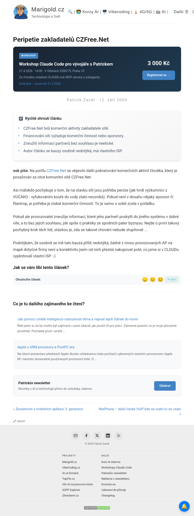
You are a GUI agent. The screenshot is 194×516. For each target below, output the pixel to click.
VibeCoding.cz (71, 467)
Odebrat (164, 386)
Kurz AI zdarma (110, 462)
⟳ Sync (172, 279)
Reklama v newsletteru (115, 478)
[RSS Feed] (118, 435)
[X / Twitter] (97, 435)
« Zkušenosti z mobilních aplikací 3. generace (48, 409)
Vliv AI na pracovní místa (77, 484)
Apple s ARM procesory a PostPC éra (45, 347)
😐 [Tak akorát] (153, 279)
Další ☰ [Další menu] (181, 12)
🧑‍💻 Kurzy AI (87, 12)
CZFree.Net (56, 170)
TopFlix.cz (68, 478)
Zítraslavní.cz (70, 495)
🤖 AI (161, 12)
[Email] (75, 435)
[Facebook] (86, 435)
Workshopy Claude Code (116, 467)
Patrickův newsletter (114, 473)
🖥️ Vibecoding (116, 12)
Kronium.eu (108, 484)
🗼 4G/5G (142, 12)
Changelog (108, 495)
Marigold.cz (48, 9)
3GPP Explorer (71, 489)
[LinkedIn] (108, 435)
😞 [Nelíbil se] (145, 279)
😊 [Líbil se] (160, 279)
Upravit (19, 421)
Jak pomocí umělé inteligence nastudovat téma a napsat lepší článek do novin (77, 319)
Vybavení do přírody (113, 489)
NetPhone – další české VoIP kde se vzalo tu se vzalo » (140, 411)
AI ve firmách (70, 473)
